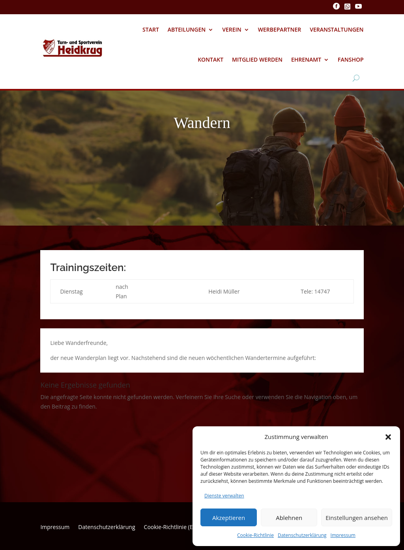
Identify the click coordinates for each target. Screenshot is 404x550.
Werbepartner (279, 29)
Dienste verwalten (224, 495)
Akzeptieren (228, 518)
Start (150, 29)
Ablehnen (289, 518)
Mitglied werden (257, 59)
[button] (388, 437)
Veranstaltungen (336, 29)
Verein (231, 29)
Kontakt (210, 59)
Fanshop (351, 59)
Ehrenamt (306, 59)
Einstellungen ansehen (356, 518)
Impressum (343, 535)
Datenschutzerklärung (302, 535)
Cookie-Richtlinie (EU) (171, 527)
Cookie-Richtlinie (255, 535)
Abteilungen (187, 29)
